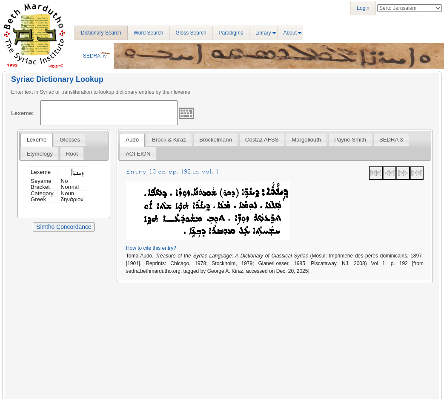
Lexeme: (22, 113)
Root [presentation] (72, 153)
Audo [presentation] (132, 139)
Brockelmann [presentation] (215, 139)
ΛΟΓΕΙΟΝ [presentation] (138, 153)
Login (363, 8)
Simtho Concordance (63, 226)
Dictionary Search (101, 33)
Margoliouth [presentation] (306, 139)
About (290, 33)
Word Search (148, 33)
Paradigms (231, 33)
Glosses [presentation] (70, 139)
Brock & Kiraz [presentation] (169, 139)
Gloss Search (191, 33)
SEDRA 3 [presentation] (391, 139)
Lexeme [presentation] (36, 139)
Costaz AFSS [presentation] (261, 139)
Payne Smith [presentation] (350, 139)
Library (263, 33)
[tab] (36, 140)
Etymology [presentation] (39, 153)
